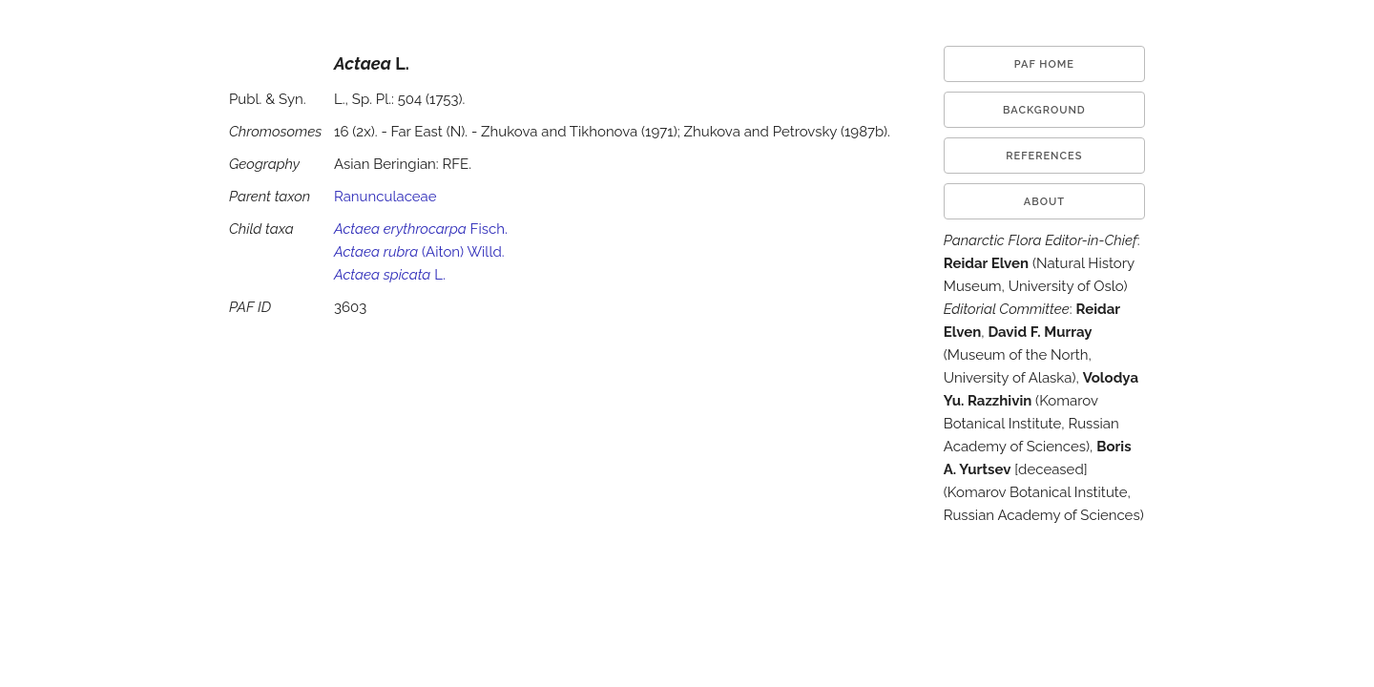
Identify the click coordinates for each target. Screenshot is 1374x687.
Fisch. (421, 229)
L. (390, 274)
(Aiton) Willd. (419, 251)
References (1044, 156)
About (1044, 202)
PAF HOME (1044, 64)
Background (1044, 110)
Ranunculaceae (385, 196)
